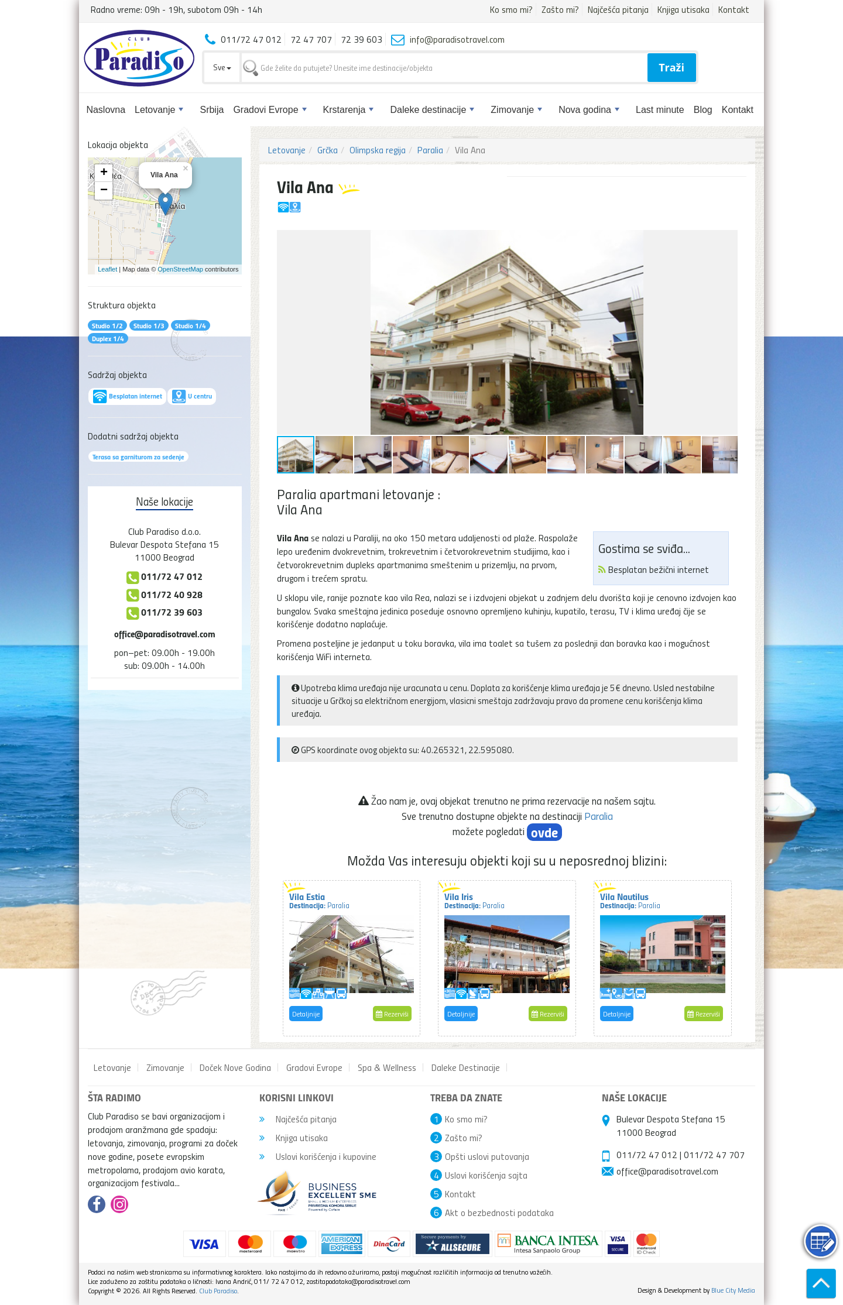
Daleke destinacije (432, 110)
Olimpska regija (377, 149)
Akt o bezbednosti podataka (499, 1212)
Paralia (430, 149)
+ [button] (104, 173)
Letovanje (159, 110)
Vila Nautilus (630, 900)
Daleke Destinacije (465, 1067)
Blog (703, 110)
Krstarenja (348, 110)
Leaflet (107, 269)
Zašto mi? (560, 9)
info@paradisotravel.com (457, 39)
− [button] (104, 191)
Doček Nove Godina (235, 1067)
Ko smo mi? (511, 9)
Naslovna (105, 110)
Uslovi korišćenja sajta (486, 1175)
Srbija (212, 110)
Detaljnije (306, 1014)
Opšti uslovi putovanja (487, 1156)
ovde (544, 832)
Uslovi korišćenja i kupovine (317, 1156)
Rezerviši (392, 1014)
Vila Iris (474, 900)
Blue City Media (733, 1290)
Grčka (327, 149)
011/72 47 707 (714, 1154)
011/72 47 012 (646, 1154)
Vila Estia (319, 900)
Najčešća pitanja (618, 9)
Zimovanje (516, 110)
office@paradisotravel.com (164, 633)
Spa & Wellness (387, 1067)
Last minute (660, 110)
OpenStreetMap (180, 269)
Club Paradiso (218, 1291)
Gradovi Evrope (269, 110)
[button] (727, 240)
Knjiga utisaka (683, 9)
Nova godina (588, 110)
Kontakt (733, 9)
